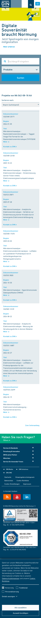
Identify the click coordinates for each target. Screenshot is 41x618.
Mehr (6, 142)
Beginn (6, 121)
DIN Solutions (23, 469)
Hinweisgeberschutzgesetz (24, 477)
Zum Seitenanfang (32, 425)
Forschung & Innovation (19, 451)
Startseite (7, 477)
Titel (5, 128)
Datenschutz (8, 480)
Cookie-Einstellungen (12, 484)
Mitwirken (19, 458)
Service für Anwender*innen (19, 461)
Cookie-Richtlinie (23, 480)
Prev (5, 8)
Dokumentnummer (11, 114)
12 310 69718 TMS (15, 549)
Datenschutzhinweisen (10, 578)
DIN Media (9, 469)
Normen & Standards (19, 448)
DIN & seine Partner (19, 455)
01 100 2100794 (15, 525)
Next (35, 8)
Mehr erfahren (9, 47)
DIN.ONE (9, 473)
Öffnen (6, 440)
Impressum (27, 484)
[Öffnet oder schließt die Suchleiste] (31, 4)
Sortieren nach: (8, 100)
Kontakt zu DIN (10, 146)
